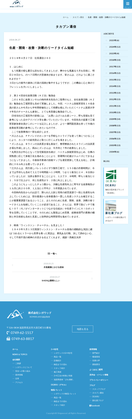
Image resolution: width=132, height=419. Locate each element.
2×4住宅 (54, 349)
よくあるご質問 (96, 369)
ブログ (92, 385)
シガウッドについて (23, 367)
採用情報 (93, 349)
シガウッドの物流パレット (65, 393)
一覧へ (52, 253)
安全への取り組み (22, 371)
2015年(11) (114, 79)
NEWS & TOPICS (19, 354)
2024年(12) (114, 47)
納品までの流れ (60, 364)
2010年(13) (114, 112)
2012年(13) (114, 99)
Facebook (94, 405)
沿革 (17, 378)
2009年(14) (114, 119)
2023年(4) (114, 53)
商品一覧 (57, 357)
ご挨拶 (18, 363)
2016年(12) (114, 73)
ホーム (65, 17)
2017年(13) (114, 66)
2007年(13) (114, 132)
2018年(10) (114, 60)
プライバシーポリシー (98, 380)
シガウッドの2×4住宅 (63, 353)
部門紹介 (96, 353)
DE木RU (95, 396)
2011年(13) (114, 106)
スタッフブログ (98, 389)
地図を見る (82, 329)
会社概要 (16, 359)
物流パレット (56, 390)
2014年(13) (114, 86)
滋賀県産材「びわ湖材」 (64, 379)
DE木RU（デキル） (59, 385)
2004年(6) (114, 152)
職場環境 (96, 357)
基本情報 (19, 375)
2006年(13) (114, 138)
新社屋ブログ (98, 400)
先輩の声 (96, 360)
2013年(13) (114, 93)
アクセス (19, 382)
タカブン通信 (78, 17)
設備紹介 (57, 360)
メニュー (127, 4)
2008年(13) (114, 125)
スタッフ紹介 (59, 368)
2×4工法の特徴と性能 (63, 375)
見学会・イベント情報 (98, 375)
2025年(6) (114, 40)
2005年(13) (114, 145)
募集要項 (96, 364)
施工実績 (57, 372)
